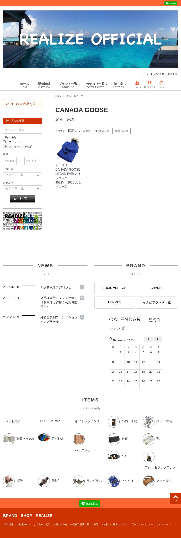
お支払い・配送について (114, 524)
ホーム (24, 85)
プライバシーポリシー (142, 524)
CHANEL (157, 287)
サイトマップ (164, 524)
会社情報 (9, 524)
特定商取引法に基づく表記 (84, 524)
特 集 (118, 85)
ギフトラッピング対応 (18, 146)
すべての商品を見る (22, 104)
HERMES (114, 302)
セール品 (9, 137)
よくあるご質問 (42, 524)
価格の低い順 (121, 131)
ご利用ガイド (24, 524)
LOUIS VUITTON (114, 287)
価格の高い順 (102, 131)
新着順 (86, 131)
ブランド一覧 (68, 85)
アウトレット (12, 141)
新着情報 (44, 85)
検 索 (20, 199)
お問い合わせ (60, 524)
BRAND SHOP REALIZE (27, 515)
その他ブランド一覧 (157, 302)
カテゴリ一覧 (95, 85)
